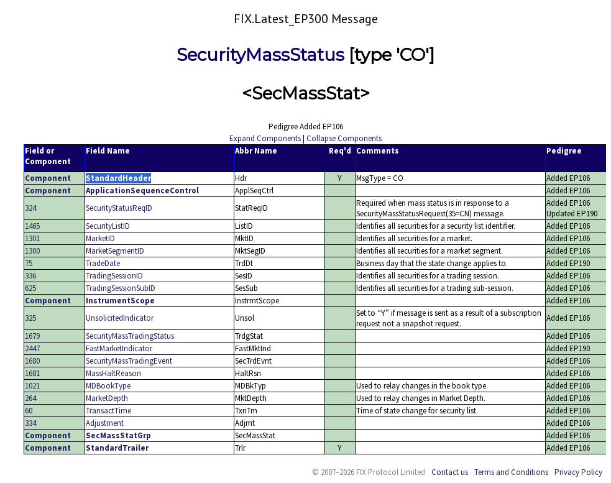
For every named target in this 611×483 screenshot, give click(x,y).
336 (30, 275)
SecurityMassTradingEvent (129, 361)
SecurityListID (108, 226)
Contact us (449, 472)
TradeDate (103, 263)
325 (30, 318)
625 (30, 288)
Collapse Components (344, 138)
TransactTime (108, 410)
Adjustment (105, 423)
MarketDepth (107, 398)
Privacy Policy (578, 472)
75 (28, 263)
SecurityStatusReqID (119, 208)
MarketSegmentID (115, 251)
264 (30, 398)
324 (30, 208)
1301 (32, 238)
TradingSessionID (114, 275)
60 (28, 410)
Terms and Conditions (511, 472)
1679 (32, 336)
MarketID (100, 238)
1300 (32, 251)
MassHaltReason (113, 373)
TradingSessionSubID (120, 288)
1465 (32, 226)
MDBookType (108, 385)
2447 (32, 348)
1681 (32, 373)
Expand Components (265, 138)
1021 (32, 385)
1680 (32, 361)
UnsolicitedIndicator (120, 318)
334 (30, 423)
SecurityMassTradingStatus (130, 336)
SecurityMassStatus (260, 54)
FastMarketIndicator (119, 348)
